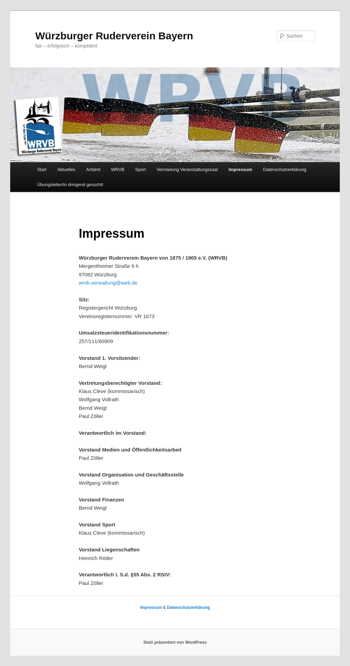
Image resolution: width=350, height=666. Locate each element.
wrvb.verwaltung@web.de (108, 283)
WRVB (117, 169)
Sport (140, 169)
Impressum (240, 169)
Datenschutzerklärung (284, 169)
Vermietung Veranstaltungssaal (187, 169)
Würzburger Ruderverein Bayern (114, 35)
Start (41, 169)
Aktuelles (66, 169)
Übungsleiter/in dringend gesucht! (70, 184)
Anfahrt (93, 169)
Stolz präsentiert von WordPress (174, 642)
